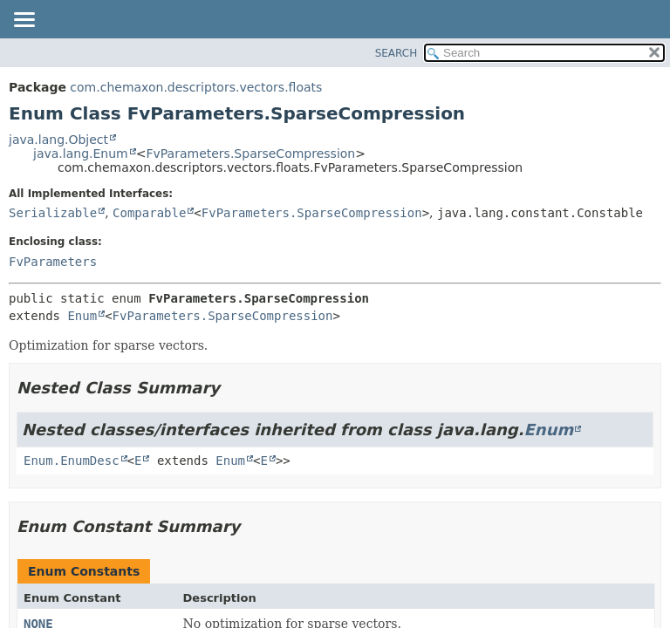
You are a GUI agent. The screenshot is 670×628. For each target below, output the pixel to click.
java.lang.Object (58, 140)
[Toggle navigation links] (23, 21)
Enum (82, 316)
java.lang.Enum (80, 153)
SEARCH (396, 53)
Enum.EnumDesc (72, 461)
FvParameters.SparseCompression (250, 153)
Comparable (149, 213)
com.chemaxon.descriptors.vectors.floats (196, 87)
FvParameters (53, 262)
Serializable (53, 213)
